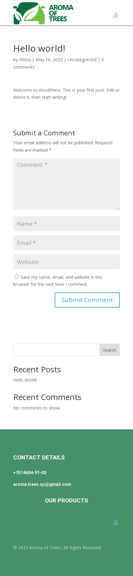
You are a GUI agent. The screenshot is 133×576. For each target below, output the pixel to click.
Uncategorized (82, 59)
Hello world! (25, 380)
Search (109, 350)
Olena (25, 59)
